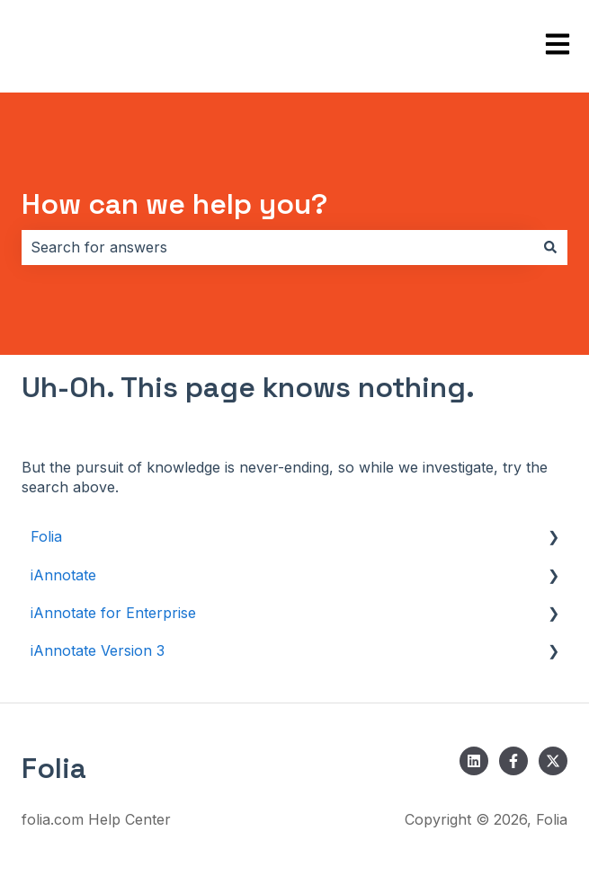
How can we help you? (174, 204)
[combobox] (277, 247)
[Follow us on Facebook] (513, 761)
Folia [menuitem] (46, 536)
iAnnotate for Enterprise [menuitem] (113, 613)
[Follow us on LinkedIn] (474, 761)
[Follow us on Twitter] (553, 761)
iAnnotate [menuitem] (63, 575)
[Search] (550, 247)
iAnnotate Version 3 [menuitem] (98, 650)
